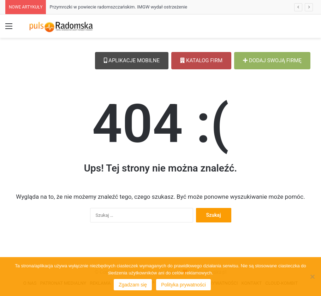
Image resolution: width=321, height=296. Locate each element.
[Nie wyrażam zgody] (312, 276)
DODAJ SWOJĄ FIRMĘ (272, 60)
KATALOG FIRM (201, 60)
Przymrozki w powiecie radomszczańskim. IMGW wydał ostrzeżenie (118, 7)
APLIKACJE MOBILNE (132, 60)
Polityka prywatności (183, 285)
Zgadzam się (133, 285)
